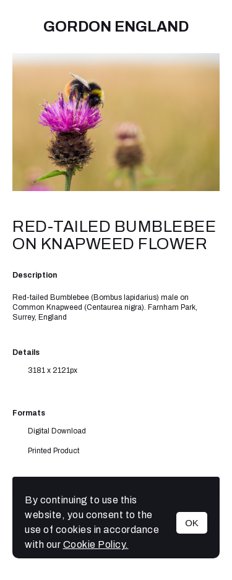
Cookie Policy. (96, 544)
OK (192, 523)
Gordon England (116, 27)
